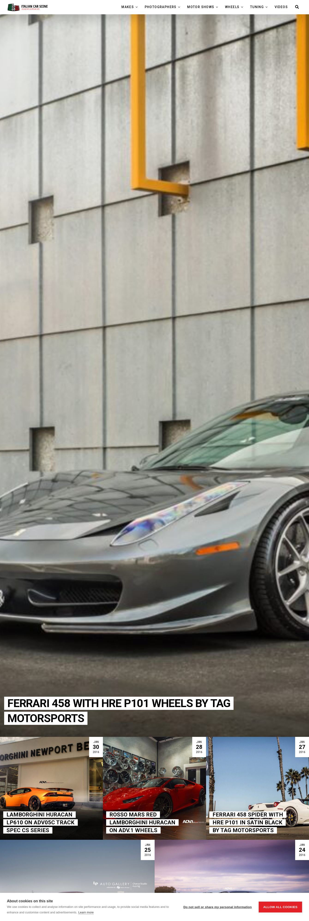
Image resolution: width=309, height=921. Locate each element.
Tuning (257, 7)
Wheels (232, 7)
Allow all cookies (280, 907)
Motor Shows (201, 7)
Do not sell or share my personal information (217, 907)
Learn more (85, 912)
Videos (281, 7)
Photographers (161, 7)
